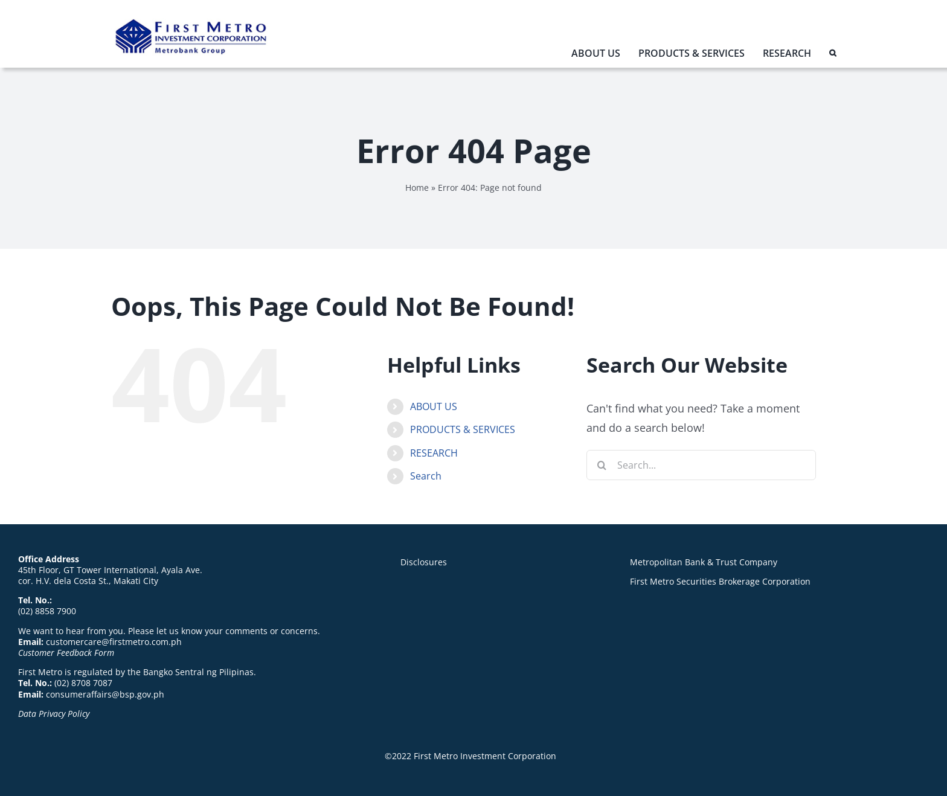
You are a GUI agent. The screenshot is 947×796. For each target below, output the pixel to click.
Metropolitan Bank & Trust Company (703, 562)
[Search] (601, 465)
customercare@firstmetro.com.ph (114, 641)
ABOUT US (433, 406)
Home (417, 187)
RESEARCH (434, 453)
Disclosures (423, 562)
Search (425, 476)
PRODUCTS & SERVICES (462, 429)
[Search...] (701, 465)
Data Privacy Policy (53, 713)
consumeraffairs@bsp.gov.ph (105, 694)
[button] (832, 56)
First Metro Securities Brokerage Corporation (720, 581)
